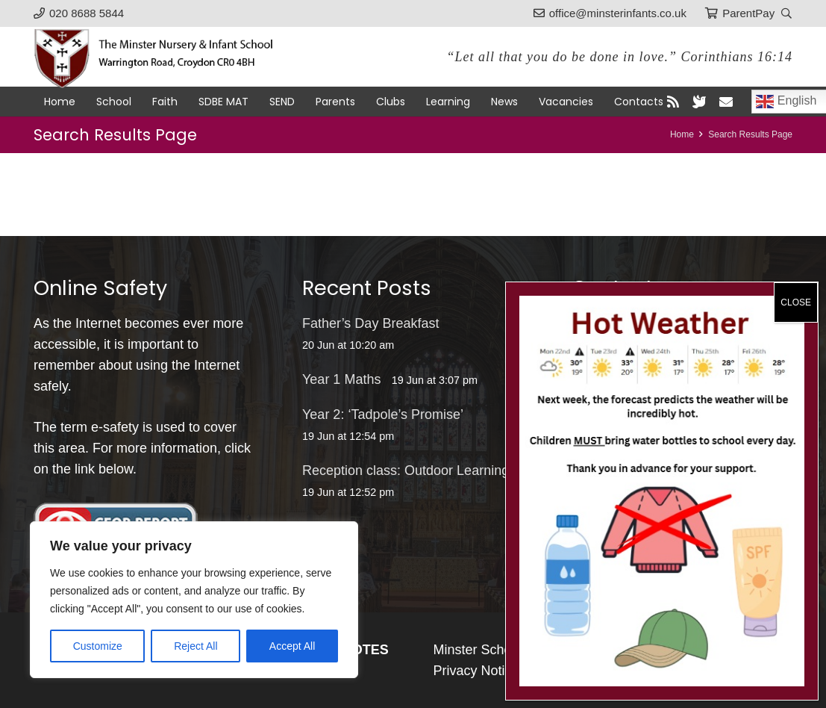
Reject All (195, 646)
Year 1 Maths (341, 379)
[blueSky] (699, 101)
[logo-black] (162, 56)
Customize (97, 646)
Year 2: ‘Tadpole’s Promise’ (382, 414)
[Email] (726, 101)
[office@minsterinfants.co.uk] (588, 323)
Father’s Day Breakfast (370, 323)
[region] (194, 599)
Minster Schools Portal (501, 649)
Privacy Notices (480, 670)
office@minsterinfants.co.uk (686, 323)
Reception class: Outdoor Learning (405, 470)
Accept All (292, 646)
